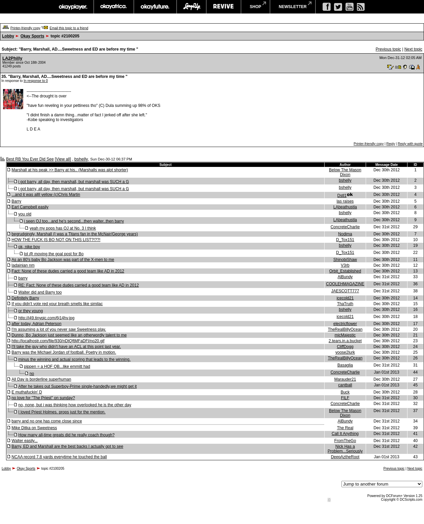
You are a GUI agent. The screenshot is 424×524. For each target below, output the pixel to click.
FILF (345, 398)
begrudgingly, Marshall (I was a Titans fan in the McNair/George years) (74, 234)
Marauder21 (345, 379)
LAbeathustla (345, 207)
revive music (224, 6)
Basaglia (345, 365)
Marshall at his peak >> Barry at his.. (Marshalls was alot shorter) (69, 170)
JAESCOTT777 (345, 291)
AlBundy (345, 276)
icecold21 (345, 298)
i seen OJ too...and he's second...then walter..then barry (74, 221)
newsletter (293, 6)
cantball (345, 385)
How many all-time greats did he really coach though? (66, 435)
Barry (16, 201)
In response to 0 (36, 81)
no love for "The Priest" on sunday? (43, 398)
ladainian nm (22, 265)
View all (63, 159)
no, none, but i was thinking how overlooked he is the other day (74, 405)
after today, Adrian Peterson (36, 323)
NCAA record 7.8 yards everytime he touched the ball (59, 457)
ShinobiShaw (345, 259)
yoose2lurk (345, 352)
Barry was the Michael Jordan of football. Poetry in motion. (63, 352)
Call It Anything (345, 433)
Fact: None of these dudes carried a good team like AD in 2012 (67, 271)
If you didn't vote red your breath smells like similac (56, 303)
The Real (345, 428)
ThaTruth (345, 303)
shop (255, 6)
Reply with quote (410, 144)
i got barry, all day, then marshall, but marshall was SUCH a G (73, 181)
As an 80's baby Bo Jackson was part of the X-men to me (62, 259)
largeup (191, 6)
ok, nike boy (29, 246)
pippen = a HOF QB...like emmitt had (57, 366)
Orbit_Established (345, 271)
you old (24, 214)
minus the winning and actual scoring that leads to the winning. (74, 359)
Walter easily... (24, 440)
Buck (345, 392)
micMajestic (345, 335)
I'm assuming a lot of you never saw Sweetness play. (58, 329)
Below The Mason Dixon (345, 172)
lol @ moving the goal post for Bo (54, 254)
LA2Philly (12, 58)
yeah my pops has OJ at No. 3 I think (63, 228)
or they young (30, 311)
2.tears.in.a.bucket (345, 341)
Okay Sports (32, 36)
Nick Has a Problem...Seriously (345, 449)
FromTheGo (345, 440)
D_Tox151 (345, 239)
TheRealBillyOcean (345, 329)
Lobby (8, 36)
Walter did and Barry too (40, 292)
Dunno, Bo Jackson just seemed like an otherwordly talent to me (69, 335)
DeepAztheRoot (345, 457)
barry (22, 278)
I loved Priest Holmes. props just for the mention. (61, 412)
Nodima (345, 234)
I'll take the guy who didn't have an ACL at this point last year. (66, 346)
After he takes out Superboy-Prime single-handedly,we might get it (77, 386)
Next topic (413, 49)
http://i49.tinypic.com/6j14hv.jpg (46, 318)
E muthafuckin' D (26, 392)
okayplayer (72, 6)
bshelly (81, 159)
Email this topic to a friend (69, 28)
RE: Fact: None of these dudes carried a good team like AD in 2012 (78, 285)
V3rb (345, 265)
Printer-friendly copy (25, 28)
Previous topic (388, 49)
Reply (390, 144)
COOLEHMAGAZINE (345, 284)
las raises (345, 201)
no (32, 373)
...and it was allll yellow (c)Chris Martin (45, 194)
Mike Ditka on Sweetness (34, 428)
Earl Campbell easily (29, 207)
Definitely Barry (25, 298)
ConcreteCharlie (345, 227)
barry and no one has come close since (46, 421)
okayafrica (113, 6)
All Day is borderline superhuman (41, 379)
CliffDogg (345, 346)
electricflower (345, 323)
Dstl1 (341, 195)
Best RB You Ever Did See (30, 159)
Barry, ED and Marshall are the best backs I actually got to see (67, 446)
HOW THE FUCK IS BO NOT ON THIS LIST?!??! (55, 239)
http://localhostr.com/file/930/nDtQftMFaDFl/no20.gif (57, 341)
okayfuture (155, 6)
